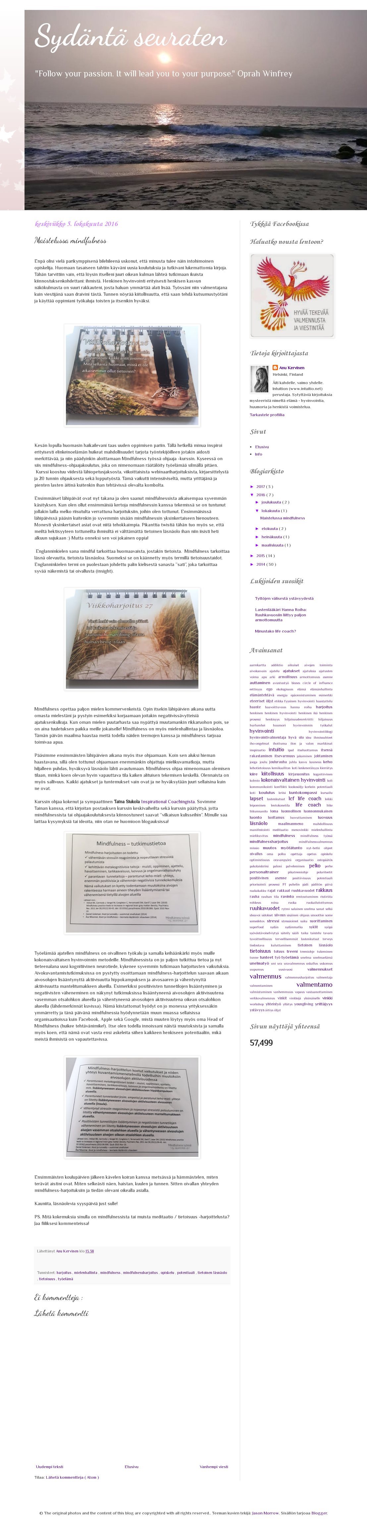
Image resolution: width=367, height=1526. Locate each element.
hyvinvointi (279, 731)
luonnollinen (292, 811)
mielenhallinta (86, 1272)
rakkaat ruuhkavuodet (296, 890)
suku (305, 921)
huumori (283, 725)
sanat (321, 909)
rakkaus (324, 890)
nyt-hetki (315, 848)
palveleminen (297, 866)
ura (280, 963)
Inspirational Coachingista (168, 801)
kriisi (284, 793)
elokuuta (270, 528)
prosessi (275, 884)
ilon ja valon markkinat (311, 743)
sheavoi (256, 915)
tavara (328, 933)
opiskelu (168, 1272)
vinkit (283, 998)
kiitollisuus (275, 773)
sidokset (268, 915)
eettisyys (258, 689)
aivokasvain (260, 671)
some (329, 915)
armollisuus (289, 677)
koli (330, 780)
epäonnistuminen (305, 695)
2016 (261, 494)
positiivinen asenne (271, 878)
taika (305, 933)
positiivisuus (304, 878)
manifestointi (261, 830)
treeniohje (308, 951)
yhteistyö (274, 1004)
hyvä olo (297, 737)
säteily (286, 933)
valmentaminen (273, 985)
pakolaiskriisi (261, 866)
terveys (328, 939)
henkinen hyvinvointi (281, 713)
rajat (272, 890)
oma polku (278, 854)
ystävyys (257, 1010)
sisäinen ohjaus (299, 915)
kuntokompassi (305, 792)
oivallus (258, 853)
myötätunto (293, 847)
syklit (317, 927)
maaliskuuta (273, 545)
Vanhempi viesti (214, 1466)
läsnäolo (264, 823)
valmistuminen (261, 992)
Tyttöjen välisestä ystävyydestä (284, 598)
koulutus (269, 792)
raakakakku (259, 891)
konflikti (281, 787)
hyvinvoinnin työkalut (313, 725)
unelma (306, 957)
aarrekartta (260, 665)
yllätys (288, 1004)
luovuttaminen (304, 817)
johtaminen (323, 756)
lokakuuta (271, 510)
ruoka (297, 902)
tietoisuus (47, 1279)
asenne (328, 677)
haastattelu (324, 701)
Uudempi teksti (49, 1466)
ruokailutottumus (319, 902)
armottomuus (311, 677)
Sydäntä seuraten (130, 35)
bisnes (297, 683)
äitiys (269, 1010)
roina (279, 902)
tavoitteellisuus (262, 939)
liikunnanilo (260, 811)
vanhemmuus (283, 992)
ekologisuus (287, 689)
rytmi (286, 909)
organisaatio (306, 860)
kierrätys (326, 768)
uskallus (313, 963)
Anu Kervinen (291, 367)
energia (283, 695)
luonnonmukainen (318, 811)
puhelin (295, 884)
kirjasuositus (300, 774)
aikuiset (296, 665)
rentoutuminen (308, 896)
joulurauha (279, 762)
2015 (261, 555)
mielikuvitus (261, 836)
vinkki (327, 997)
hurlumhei (261, 725)
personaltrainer (269, 871)
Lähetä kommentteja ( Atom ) (72, 1477)
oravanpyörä (284, 860)
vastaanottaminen (319, 992)
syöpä (329, 927)
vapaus (300, 992)
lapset (258, 798)
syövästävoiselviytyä (265, 933)
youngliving (304, 1004)
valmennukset (320, 969)
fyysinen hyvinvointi (300, 701)
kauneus (316, 762)
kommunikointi (262, 787)
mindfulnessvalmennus (316, 842)
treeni (293, 951)
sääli (296, 933)
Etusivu (131, 1466)
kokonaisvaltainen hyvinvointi (294, 780)
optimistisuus (262, 860)
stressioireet (291, 921)
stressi (274, 920)
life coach (311, 804)
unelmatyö (260, 963)
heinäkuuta (272, 536)
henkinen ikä (308, 713)
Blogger (319, 1512)
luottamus (279, 817)
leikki (329, 799)
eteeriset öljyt (262, 701)
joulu (265, 762)
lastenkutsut (277, 799)
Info (258, 454)
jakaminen (305, 756)
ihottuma (281, 743)
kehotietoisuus (261, 768)
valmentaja (324, 977)
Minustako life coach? (275, 631)
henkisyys (275, 719)
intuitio (278, 749)
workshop (258, 1004)
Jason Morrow (265, 1512)
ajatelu (276, 671)
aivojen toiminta (318, 665)
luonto (259, 817)
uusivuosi (293, 969)
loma (275, 811)
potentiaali (186, 1272)
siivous (280, 915)
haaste (257, 707)
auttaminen (261, 682)
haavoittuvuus (277, 707)
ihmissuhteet (323, 737)
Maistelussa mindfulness (282, 517)
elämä (303, 689)
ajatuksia (311, 671)
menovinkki (301, 830)
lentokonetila (283, 805)
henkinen (257, 713)
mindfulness (110, 1272)
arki (274, 677)
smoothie (318, 915)
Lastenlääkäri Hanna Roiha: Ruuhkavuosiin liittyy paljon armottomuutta (281, 614)
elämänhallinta (321, 689)
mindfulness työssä (316, 836)
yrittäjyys (324, 1003)
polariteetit (325, 872)
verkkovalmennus (264, 998)
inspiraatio (259, 750)
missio (256, 848)
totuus (280, 951)
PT (286, 884)
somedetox (258, 921)
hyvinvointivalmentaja (269, 737)
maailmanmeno (295, 823)
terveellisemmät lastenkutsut (299, 939)
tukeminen (325, 951)
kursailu (327, 793)
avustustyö (282, 683)
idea (310, 737)
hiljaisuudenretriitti (301, 719)
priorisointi (259, 884)
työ (278, 957)
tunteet (267, 957)
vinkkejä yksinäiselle (305, 998)
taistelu (316, 933)
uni (274, 963)
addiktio (279, 665)
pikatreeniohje (302, 872)
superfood (260, 927)
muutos (272, 847)
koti (254, 793)
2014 (261, 564)
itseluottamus (309, 750)
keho (328, 761)
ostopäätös (325, 860)
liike (330, 805)
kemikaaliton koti (285, 768)
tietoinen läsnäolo (212, 1272)
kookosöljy (296, 787)
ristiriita (326, 896)
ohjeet (328, 848)
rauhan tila (271, 896)
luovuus (325, 817)
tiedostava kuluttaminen (274, 945)
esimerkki (326, 695)
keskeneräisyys (309, 768)
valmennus (267, 976)
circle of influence (318, 683)
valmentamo (314, 984)
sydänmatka (297, 927)
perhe (329, 866)
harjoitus (64, 1272)
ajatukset (293, 670)
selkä (329, 909)
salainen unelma (304, 909)
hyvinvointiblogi (321, 731)
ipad (292, 750)
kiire (256, 773)
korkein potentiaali (319, 787)
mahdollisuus (323, 824)
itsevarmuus (286, 756)
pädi (306, 884)
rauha (255, 896)
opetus (314, 854)
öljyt (277, 1010)
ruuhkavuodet (266, 908)
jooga (255, 762)
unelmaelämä (323, 957)
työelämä (65, 1279)
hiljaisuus (325, 719)
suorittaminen (321, 921)
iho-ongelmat (261, 743)
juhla (294, 762)
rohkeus (260, 902)
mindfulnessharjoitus (141, 1272)
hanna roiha (303, 707)
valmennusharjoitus (301, 977)
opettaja (299, 854)
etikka (280, 701)
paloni (279, 866)
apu (266, 677)
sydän (277, 927)
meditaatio (282, 830)
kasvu (304, 762)
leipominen (260, 805)
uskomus (326, 963)
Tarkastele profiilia (267, 414)
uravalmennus (295, 963)
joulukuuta (272, 502)
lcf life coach (306, 798)
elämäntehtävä (263, 695)
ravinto (288, 896)
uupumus (264, 969)
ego (271, 689)
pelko (317, 865)
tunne (255, 957)
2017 (261, 486)
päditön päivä (322, 884)
